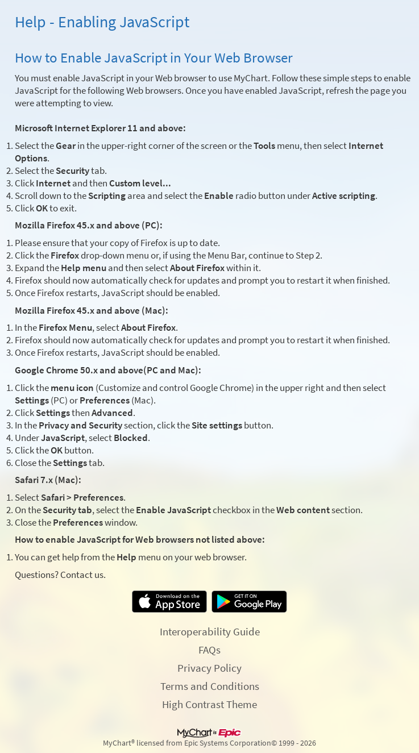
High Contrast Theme (209, 704)
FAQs (209, 649)
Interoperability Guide (210, 631)
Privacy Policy (209, 668)
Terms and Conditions (209, 686)
